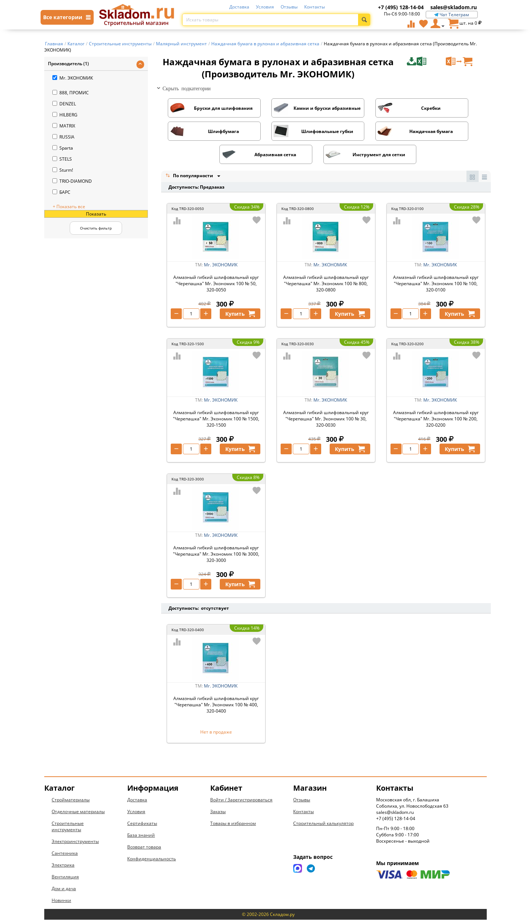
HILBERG (64, 115)
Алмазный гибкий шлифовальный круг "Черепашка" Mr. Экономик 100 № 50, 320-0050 (216, 283)
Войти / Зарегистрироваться (241, 800)
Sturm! (62, 170)
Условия (265, 7)
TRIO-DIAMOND (72, 181)
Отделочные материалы (78, 812)
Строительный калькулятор (323, 824)
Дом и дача (64, 889)
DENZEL (64, 104)
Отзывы (289, 7)
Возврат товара (144, 847)
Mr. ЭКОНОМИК (72, 78)
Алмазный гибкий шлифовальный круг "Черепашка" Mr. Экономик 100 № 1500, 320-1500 (216, 419)
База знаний (141, 835)
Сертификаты (142, 824)
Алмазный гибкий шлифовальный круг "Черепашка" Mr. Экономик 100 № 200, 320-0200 (436, 419)
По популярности (190, 176)
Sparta (62, 148)
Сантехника (65, 853)
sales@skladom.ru (453, 7)
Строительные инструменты (68, 827)
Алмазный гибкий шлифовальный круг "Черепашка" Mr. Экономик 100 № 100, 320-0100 (436, 283)
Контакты (314, 7)
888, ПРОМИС (70, 93)
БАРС (61, 192)
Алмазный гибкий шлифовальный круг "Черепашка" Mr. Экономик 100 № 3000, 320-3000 (216, 554)
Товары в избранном (233, 824)
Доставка (239, 7)
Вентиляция (65, 877)
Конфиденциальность (151, 859)
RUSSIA (63, 137)
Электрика (63, 865)
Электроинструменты (75, 842)
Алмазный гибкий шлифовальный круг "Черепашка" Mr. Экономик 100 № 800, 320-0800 (326, 283)
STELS (62, 159)
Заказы (218, 812)
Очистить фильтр (96, 228)
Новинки (61, 901)
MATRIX (63, 126)
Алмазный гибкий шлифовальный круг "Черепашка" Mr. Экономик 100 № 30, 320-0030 (326, 419)
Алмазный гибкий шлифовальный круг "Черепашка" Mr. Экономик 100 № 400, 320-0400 (216, 705)
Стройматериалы (71, 800)
